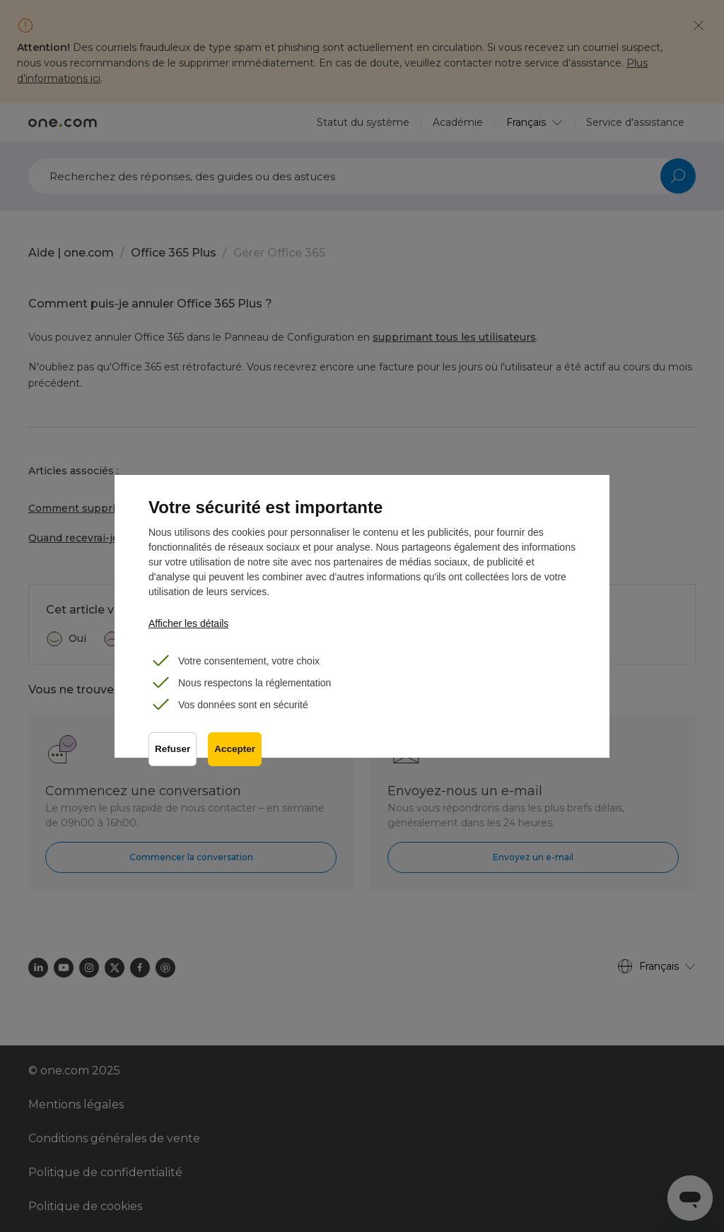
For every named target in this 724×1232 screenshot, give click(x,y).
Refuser (172, 749)
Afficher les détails (188, 623)
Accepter (234, 749)
